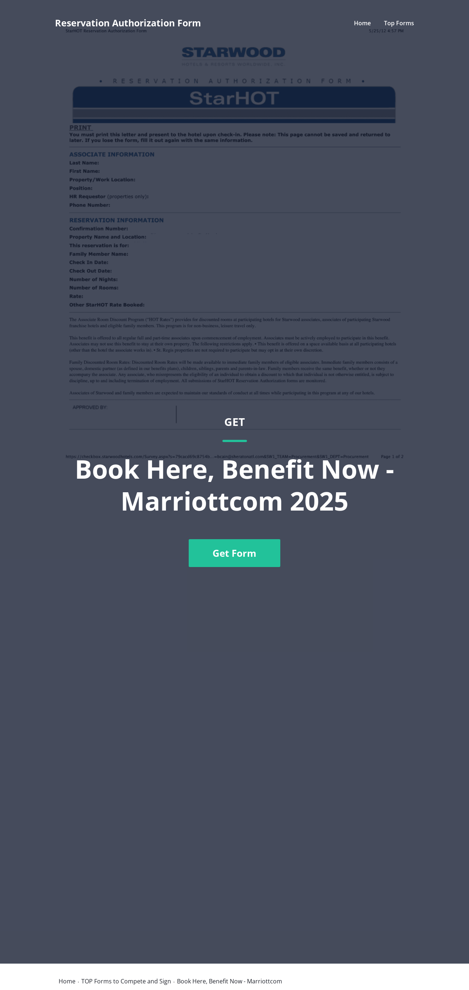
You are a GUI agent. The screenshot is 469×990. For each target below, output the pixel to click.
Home (362, 23)
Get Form (234, 553)
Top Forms (399, 23)
